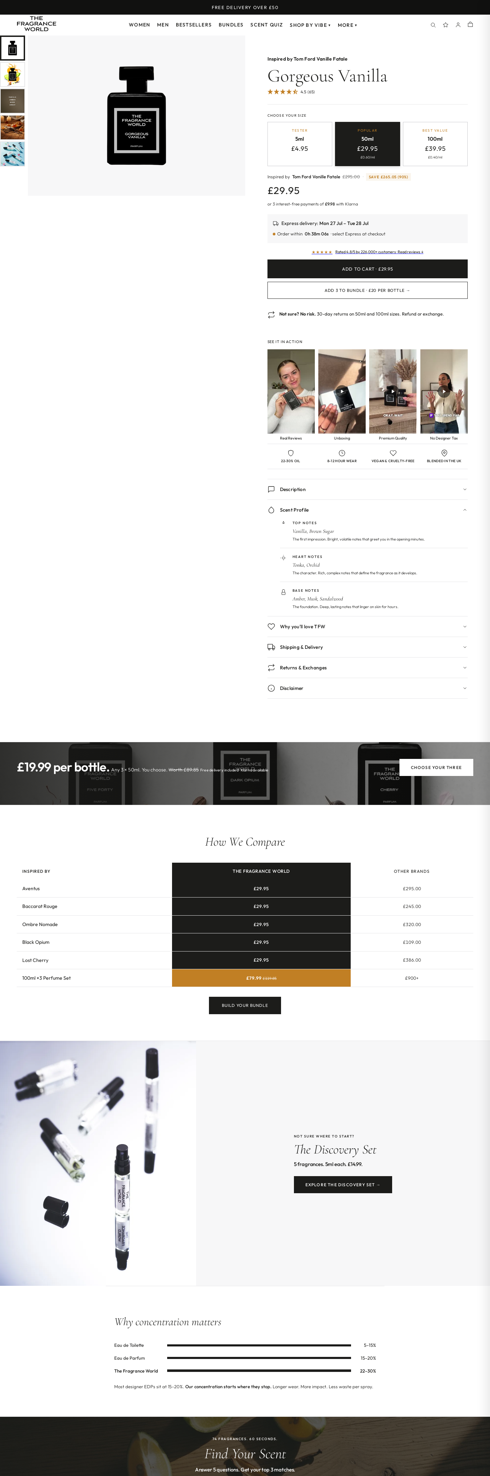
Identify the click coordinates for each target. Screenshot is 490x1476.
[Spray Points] (445, 25)
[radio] (300, 144)
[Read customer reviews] (367, 252)
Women (139, 25)
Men (163, 25)
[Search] (433, 25)
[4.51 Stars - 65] (291, 92)
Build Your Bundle (245, 1006)
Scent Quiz (266, 25)
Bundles (231, 25)
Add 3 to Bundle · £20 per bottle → (367, 290)
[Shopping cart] (470, 25)
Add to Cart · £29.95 (367, 269)
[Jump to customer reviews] (367, 95)
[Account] (458, 25)
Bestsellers (194, 25)
